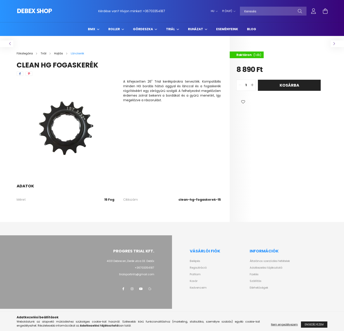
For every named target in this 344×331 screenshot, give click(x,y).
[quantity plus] (252, 85)
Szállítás (255, 281)
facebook (123, 288)
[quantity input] (246, 85)
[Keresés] (273, 11)
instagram (132, 288)
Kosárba (289, 85)
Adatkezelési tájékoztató (266, 267)
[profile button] (313, 11)
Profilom (195, 274)
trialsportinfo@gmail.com (136, 274)
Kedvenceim (198, 287)
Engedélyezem (314, 324)
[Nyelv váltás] (213, 11)
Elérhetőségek (259, 287)
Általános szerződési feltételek (270, 261)
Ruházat (196, 29)
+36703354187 (154, 11)
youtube (140, 288)
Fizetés (254, 274)
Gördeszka (143, 29)
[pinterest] (29, 73)
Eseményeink (227, 29)
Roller (114, 29)
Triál (171, 29)
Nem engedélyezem (284, 324)
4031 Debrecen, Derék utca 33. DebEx (130, 261)
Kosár (194, 281)
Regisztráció (198, 267)
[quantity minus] (240, 85)
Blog (251, 29)
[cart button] (325, 11)
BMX (92, 29)
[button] (243, 101)
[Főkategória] (25, 53)
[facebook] (20, 73)
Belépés (195, 261)
